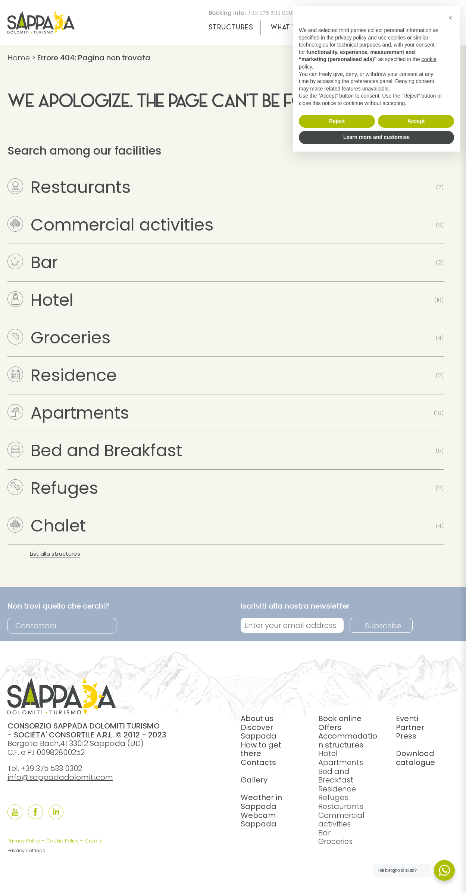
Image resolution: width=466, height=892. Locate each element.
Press (406, 736)
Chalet (46, 525)
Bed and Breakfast (94, 450)
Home (18, 58)
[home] (41, 31)
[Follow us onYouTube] (14, 811)
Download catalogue (415, 758)
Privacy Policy (23, 840)
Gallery (254, 780)
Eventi (407, 718)
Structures (231, 28)
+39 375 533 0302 (271, 13)
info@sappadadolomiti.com (60, 777)
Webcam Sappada (258, 819)
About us (257, 718)
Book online (340, 718)
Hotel (40, 300)
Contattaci (35, 625)
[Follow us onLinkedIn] (56, 811)
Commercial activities (110, 225)
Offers (329, 727)
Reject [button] (337, 121)
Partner (410, 727)
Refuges (52, 488)
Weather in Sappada (261, 802)
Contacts (258, 762)
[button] (450, 18)
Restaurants (69, 187)
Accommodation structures (347, 740)
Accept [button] (416, 121)
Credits (94, 840)
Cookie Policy (62, 840)
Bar (32, 262)
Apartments (68, 413)
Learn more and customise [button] (376, 137)
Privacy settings (26, 850)
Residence (62, 375)
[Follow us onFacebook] (35, 811)
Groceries (58, 337)
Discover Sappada (258, 732)
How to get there (261, 749)
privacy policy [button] (350, 38)
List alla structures (55, 554)
